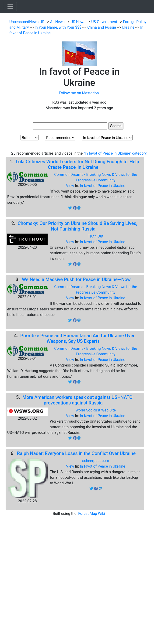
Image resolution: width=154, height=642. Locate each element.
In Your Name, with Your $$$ (58, 27)
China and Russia (102, 27)
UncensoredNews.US (27, 22)
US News (78, 22)
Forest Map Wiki (92, 513)
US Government (104, 22)
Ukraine (128, 27)
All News (58, 22)
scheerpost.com (95, 461)
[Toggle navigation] (10, 6)
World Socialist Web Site (95, 410)
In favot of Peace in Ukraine (102, 185)
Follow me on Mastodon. (79, 93)
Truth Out (95, 236)
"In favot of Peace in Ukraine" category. (115, 153)
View (70, 185)
